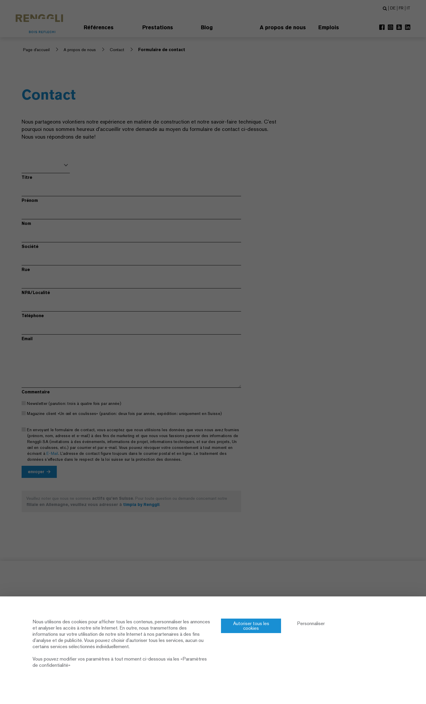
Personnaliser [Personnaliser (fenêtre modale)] (311, 623)
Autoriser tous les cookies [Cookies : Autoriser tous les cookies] (251, 625)
